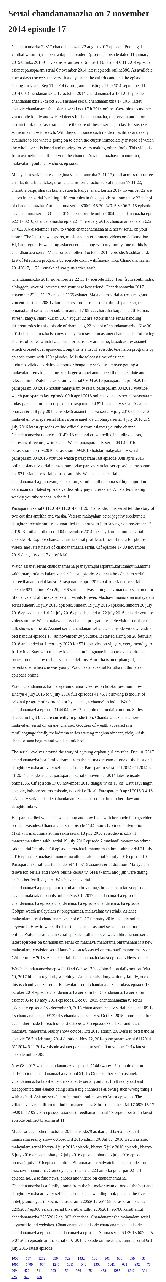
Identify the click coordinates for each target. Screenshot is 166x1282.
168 (94, 1258)
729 (67, 1258)
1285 (116, 1270)
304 (144, 1270)
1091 (14, 1264)
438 (39, 1277)
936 (119, 1258)
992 (137, 1264)
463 (103, 1270)
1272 (41, 1258)
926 (26, 1277)
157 (28, 1258)
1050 (14, 1258)
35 (143, 1258)
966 (78, 1270)
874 (42, 1264)
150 (66, 1270)
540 (83, 1264)
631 (124, 1264)
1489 (29, 1264)
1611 (70, 1264)
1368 (97, 1264)
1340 (131, 1270)
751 (91, 1270)
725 (14, 1277)
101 (107, 1258)
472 (26, 1270)
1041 (111, 1264)
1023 (52, 1270)
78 (149, 1264)
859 (132, 1258)
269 (14, 1270)
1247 (56, 1264)
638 (55, 1258)
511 (39, 1270)
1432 (81, 1258)
